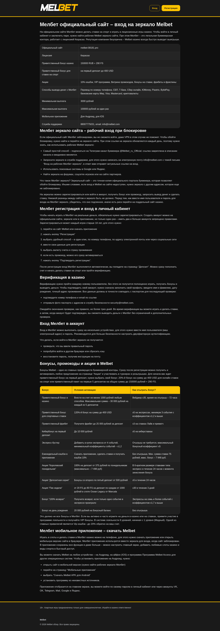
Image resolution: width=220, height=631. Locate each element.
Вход (154, 8)
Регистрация (170, 8)
